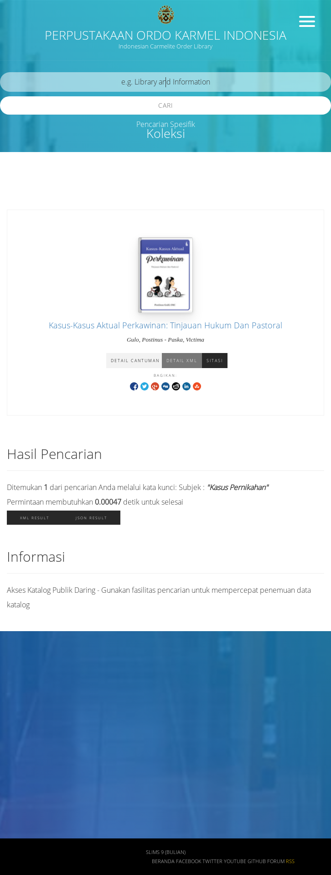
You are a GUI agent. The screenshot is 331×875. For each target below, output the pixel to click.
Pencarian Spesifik (165, 124)
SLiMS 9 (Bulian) (166, 852)
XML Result (34, 517)
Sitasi (215, 361)
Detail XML (181, 361)
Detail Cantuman (135, 361)
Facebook (188, 861)
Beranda (163, 861)
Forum (275, 861)
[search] (165, 82)
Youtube (235, 861)
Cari (165, 105)
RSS (290, 861)
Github (257, 861)
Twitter (212, 861)
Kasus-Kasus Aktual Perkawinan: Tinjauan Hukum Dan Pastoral (165, 325)
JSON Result (91, 517)
